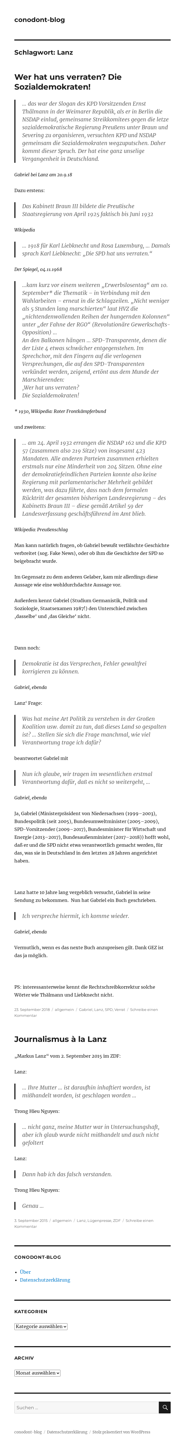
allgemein (64, 1009)
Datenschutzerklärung (45, 1280)
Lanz (98, 1009)
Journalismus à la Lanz (60, 1039)
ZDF (117, 1220)
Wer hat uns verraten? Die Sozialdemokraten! (68, 82)
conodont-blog (39, 20)
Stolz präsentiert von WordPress (121, 1432)
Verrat (119, 1009)
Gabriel (86, 1009)
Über (25, 1272)
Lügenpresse (99, 1220)
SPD (109, 1009)
